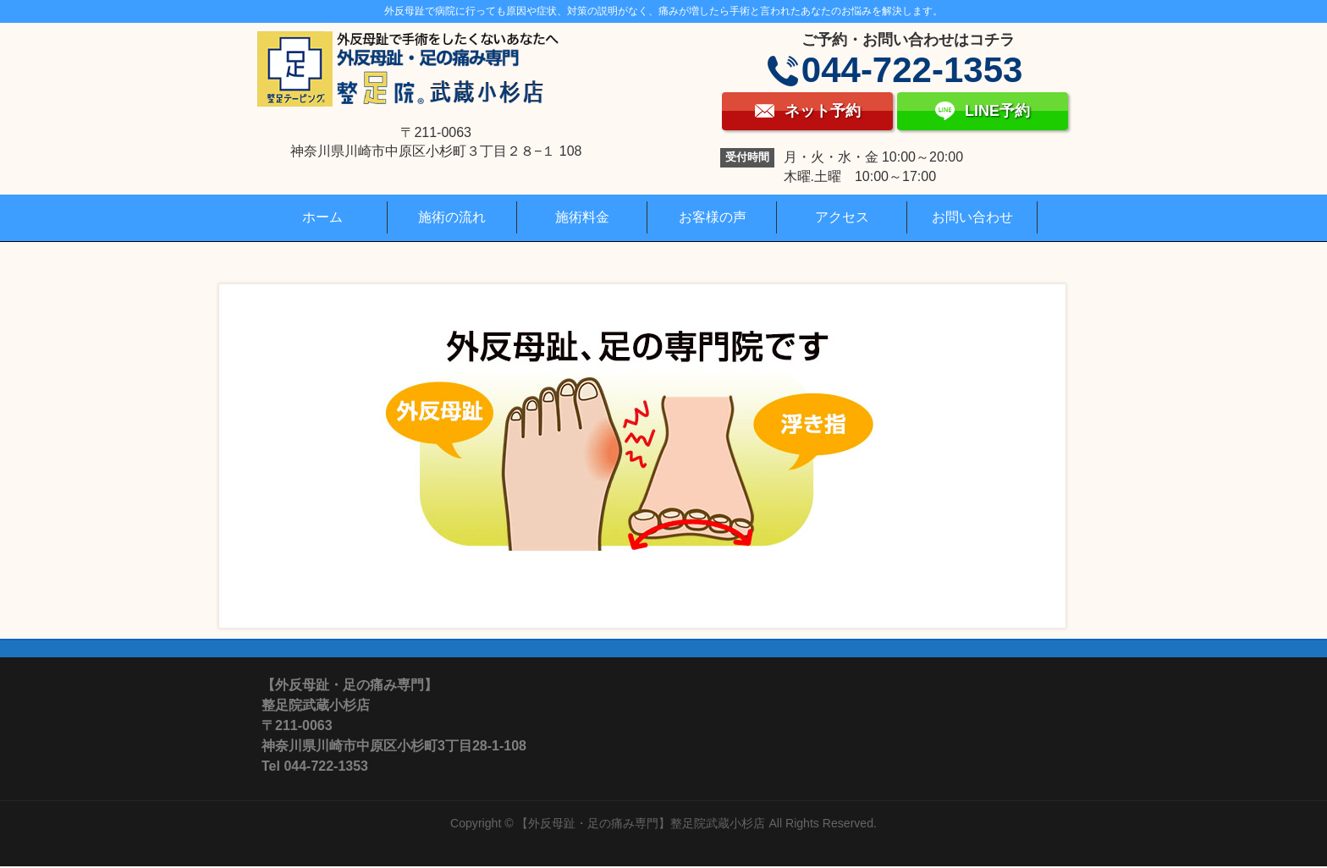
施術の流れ (452, 217)
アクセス (842, 217)
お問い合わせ (972, 217)
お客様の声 (712, 217)
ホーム (322, 217)
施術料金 (582, 217)
